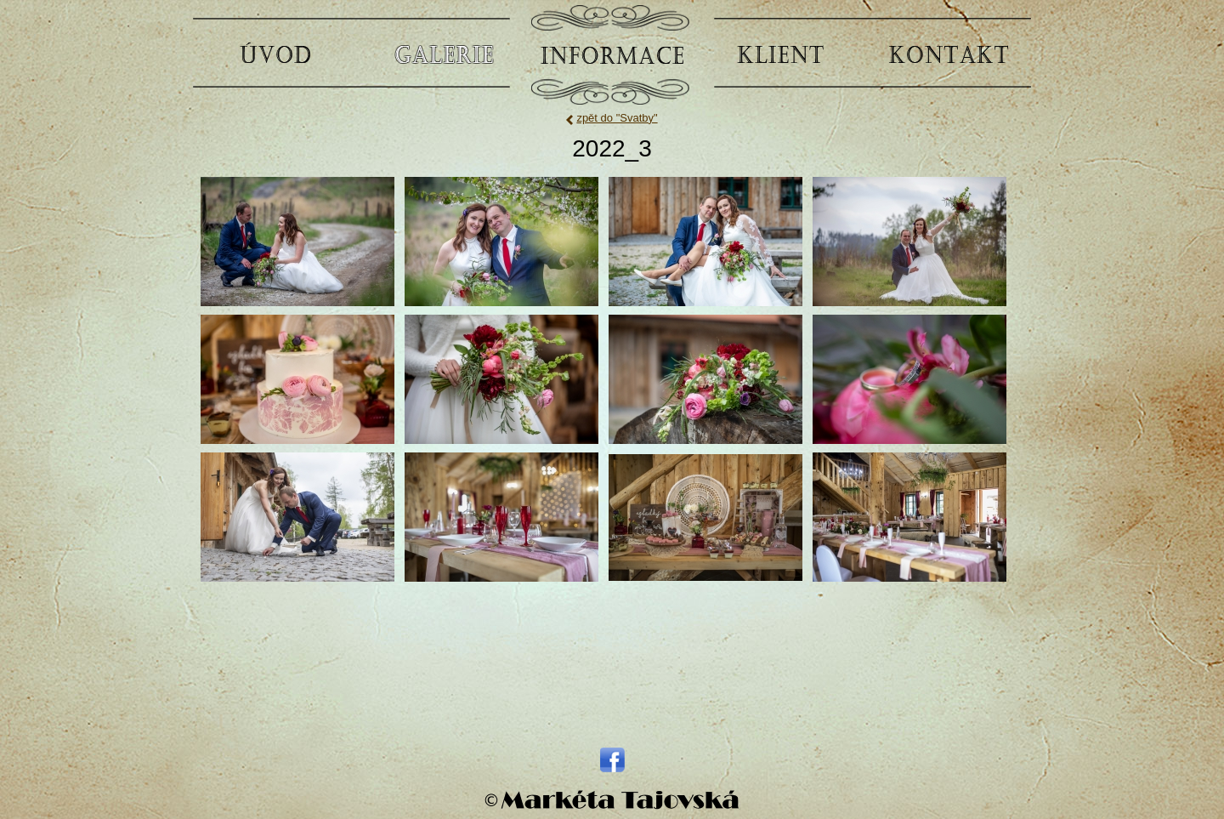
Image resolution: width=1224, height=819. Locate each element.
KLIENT (780, 53)
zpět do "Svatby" (616, 117)
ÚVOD (275, 53)
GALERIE (444, 53)
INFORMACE (612, 53)
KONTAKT (948, 53)
